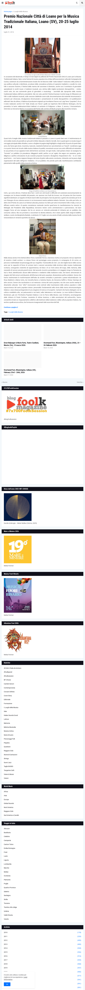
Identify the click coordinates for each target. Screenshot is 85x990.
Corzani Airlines (9, 692)
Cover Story (8, 696)
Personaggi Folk (9, 739)
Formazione (8, 703)
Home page (8, 11)
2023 (42, 984)
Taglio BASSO (8, 766)
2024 (42, 987)
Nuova (5, 382)
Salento (6, 891)
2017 (42, 960)
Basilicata (7, 832)
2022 (42, 980)
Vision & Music (9, 774)
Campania (7, 840)
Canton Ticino (8, 844)
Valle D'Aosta (8, 915)
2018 (42, 964)
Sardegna (7, 895)
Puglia (6, 883)
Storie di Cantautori (10, 755)
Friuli (5, 852)
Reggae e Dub (8, 751)
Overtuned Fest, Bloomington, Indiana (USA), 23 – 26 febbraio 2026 (62, 344)
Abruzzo (7, 828)
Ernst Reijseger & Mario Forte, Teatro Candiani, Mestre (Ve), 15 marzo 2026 (21, 344)
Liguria (6, 860)
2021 (42, 976)
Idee (5, 711)
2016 (42, 956)
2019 (42, 968)
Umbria (6, 911)
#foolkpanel (8, 672)
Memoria (7, 723)
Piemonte (7, 880)
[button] (2, 3)
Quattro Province (10, 887)
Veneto (6, 919)
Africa (6, 791)
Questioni (7, 747)
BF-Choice (7, 680)
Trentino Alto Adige (10, 907)
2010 (42, 932)
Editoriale (7, 699)
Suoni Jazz (7, 762)
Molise (6, 872)
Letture (6, 719)
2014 (42, 948)
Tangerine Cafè (9, 770)
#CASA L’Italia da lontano (12, 668)
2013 (42, 944)
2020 (42, 972)
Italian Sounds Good (11, 715)
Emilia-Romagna (9, 848)
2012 (42, 940)
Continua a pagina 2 (11, 307)
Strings (6, 758)
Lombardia (7, 864)
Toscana (7, 903)
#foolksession (9, 676)
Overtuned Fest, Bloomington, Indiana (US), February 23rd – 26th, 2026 (20, 371)
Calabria (7, 836)
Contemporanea (9, 688)
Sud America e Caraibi (11, 815)
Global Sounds (9, 803)
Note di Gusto (8, 735)
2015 (42, 952)
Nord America (8, 807)
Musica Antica (9, 731)
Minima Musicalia (10, 727)
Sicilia (6, 899)
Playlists (7, 743)
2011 (42, 936)
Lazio (6, 856)
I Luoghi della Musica (20, 11)
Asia (5, 795)
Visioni (6, 778)
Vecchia (79, 382)
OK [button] (7, 984)
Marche (6, 868)
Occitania (7, 876)
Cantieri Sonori (9, 684)
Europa (6, 799)
